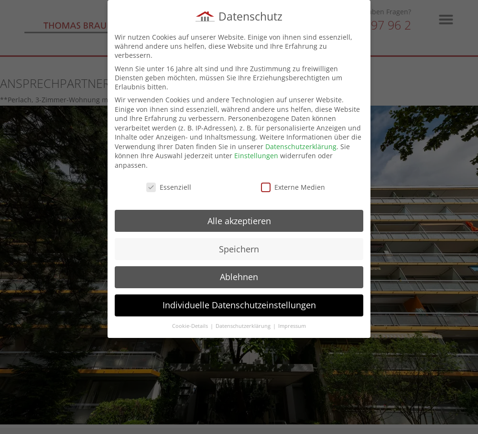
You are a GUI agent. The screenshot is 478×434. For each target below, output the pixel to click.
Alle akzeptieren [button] (239, 220)
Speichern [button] (239, 248)
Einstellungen (256, 155)
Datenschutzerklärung (301, 146)
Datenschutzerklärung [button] (244, 326)
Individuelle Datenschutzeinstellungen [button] (239, 305)
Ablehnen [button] (239, 276)
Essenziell (168, 187)
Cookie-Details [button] (190, 326)
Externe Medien (293, 187)
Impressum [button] (292, 326)
